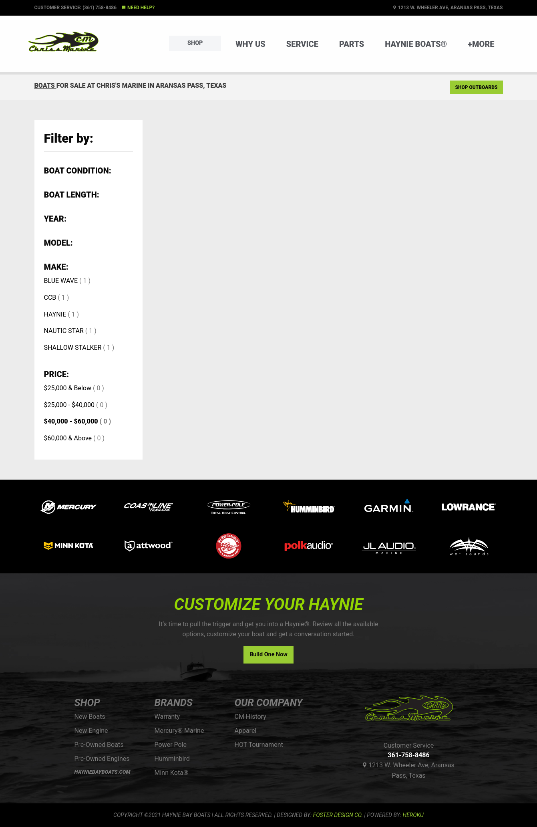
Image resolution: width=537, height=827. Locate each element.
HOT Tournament (259, 744)
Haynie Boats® (416, 44)
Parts (351, 44)
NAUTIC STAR (64, 331)
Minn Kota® (172, 773)
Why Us (250, 44)
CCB (50, 297)
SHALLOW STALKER (73, 347)
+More (481, 44)
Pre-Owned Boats (99, 744)
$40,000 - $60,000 (71, 421)
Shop (195, 43)
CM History (250, 716)
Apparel (246, 730)
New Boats (89, 716)
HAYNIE (55, 314)
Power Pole (171, 744)
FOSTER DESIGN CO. (338, 815)
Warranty (167, 716)
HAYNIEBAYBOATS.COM (102, 772)
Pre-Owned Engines (102, 758)
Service (302, 44)
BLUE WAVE (61, 280)
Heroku (412, 815)
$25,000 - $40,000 (69, 405)
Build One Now (268, 654)
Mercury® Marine (179, 730)
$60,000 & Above (68, 438)
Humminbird (172, 758)
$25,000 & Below (67, 388)
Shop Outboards (476, 87)
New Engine (91, 730)
